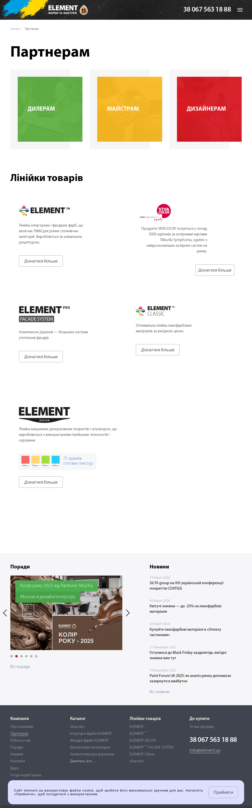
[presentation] (6, 613)
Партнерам (19, 734)
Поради (16, 747)
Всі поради (20, 667)
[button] (11, 656)
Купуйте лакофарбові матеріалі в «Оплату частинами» (185, 632)
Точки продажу (201, 727)
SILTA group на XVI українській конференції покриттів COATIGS (186, 586)
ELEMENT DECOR (143, 741)
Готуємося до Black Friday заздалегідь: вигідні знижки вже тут (188, 655)
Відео (14, 768)
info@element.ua (204, 750)
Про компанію (21, 727)
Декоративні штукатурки (90, 747)
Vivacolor (77, 727)
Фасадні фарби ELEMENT (89, 741)
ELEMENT (137, 727)
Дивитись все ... (82, 761)
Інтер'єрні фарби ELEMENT (91, 734)
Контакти (17, 761)
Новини (16, 754)
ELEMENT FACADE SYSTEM (151, 747)
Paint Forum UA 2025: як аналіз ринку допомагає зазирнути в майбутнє (190, 678)
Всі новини (160, 692)
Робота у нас (20, 741)
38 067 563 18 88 (207, 9)
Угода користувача (25, 775)
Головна (15, 29)
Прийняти (223, 792)
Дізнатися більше (41, 261)
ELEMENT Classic (142, 754)
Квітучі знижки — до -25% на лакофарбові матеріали (185, 609)
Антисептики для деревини (92, 754)
